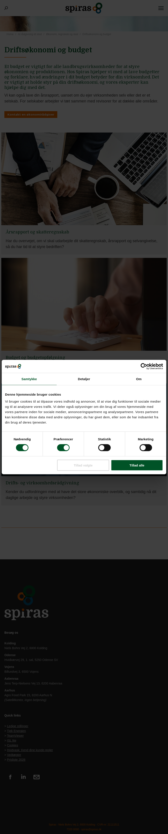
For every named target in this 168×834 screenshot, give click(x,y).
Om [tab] (139, 379)
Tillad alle (137, 465)
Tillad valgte (83, 465)
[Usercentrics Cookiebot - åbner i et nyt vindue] (144, 366)
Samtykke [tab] (29, 379)
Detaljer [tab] (84, 379)
